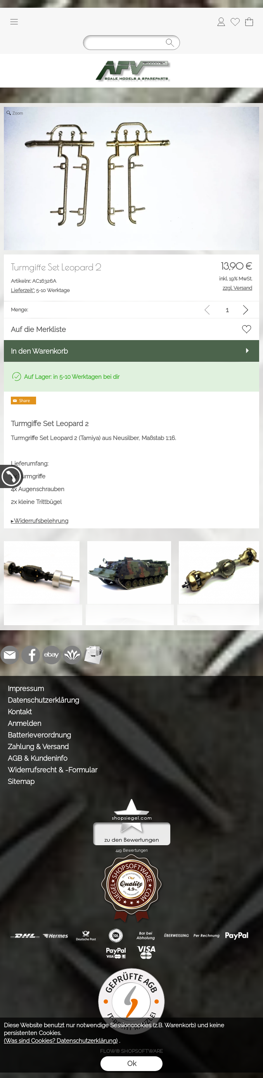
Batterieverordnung (39, 735)
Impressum (26, 688)
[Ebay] (51, 655)
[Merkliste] (235, 22)
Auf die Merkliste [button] (38, 329)
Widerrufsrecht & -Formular (52, 770)
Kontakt (20, 712)
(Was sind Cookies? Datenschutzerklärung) (61, 1040)
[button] (14, 22)
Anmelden (24, 723)
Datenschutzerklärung (43, 700)
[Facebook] (30, 655)
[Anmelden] (221, 22)
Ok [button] (131, 1063)
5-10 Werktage (40, 290)
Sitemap (21, 781)
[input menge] (227, 309)
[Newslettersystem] (93, 655)
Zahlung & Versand (38, 747)
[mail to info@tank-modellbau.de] (9, 655)
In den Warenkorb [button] (39, 351)
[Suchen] (131, 42)
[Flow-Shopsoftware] (72, 655)
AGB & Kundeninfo (37, 758)
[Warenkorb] (249, 22)
